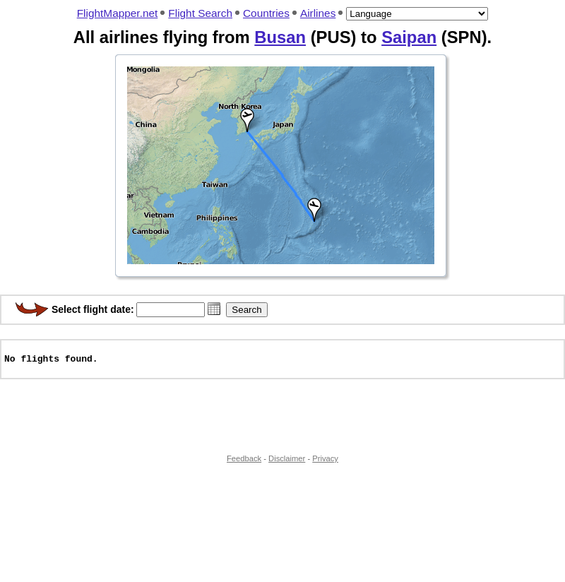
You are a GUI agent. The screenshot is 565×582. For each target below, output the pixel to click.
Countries (266, 13)
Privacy (325, 465)
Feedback (244, 465)
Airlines (317, 13)
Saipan (408, 37)
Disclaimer (286, 465)
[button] (214, 308)
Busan (280, 37)
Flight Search (200, 13)
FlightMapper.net (117, 13)
